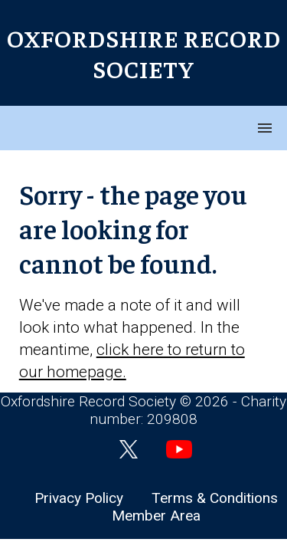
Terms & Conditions (215, 498)
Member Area (156, 515)
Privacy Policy (78, 498)
